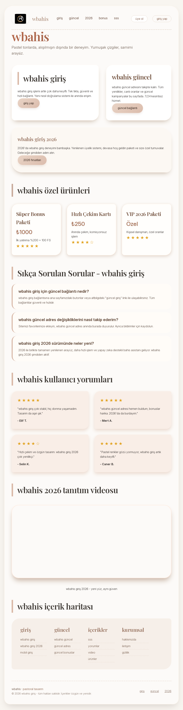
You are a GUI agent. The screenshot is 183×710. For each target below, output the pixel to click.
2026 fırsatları (32, 160)
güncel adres (62, 646)
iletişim (126, 646)
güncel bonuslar (64, 652)
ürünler (92, 659)
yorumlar (93, 646)
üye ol (139, 18)
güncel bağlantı (127, 108)
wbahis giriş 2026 (31, 646)
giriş (60, 18)
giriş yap (162, 18)
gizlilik (125, 652)
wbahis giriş (27, 639)
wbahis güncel (63, 639)
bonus (103, 18)
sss (116, 18)
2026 (89, 18)
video (91, 652)
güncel (74, 18)
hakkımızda (129, 639)
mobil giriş (26, 652)
